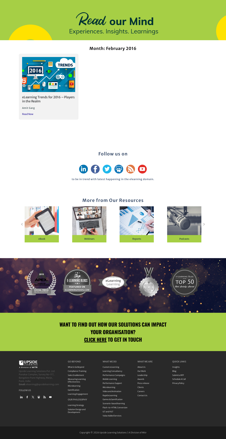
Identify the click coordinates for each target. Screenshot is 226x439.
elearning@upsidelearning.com (42, 384)
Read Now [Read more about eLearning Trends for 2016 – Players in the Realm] (27, 114)
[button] (22, 224)
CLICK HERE (95, 339)
